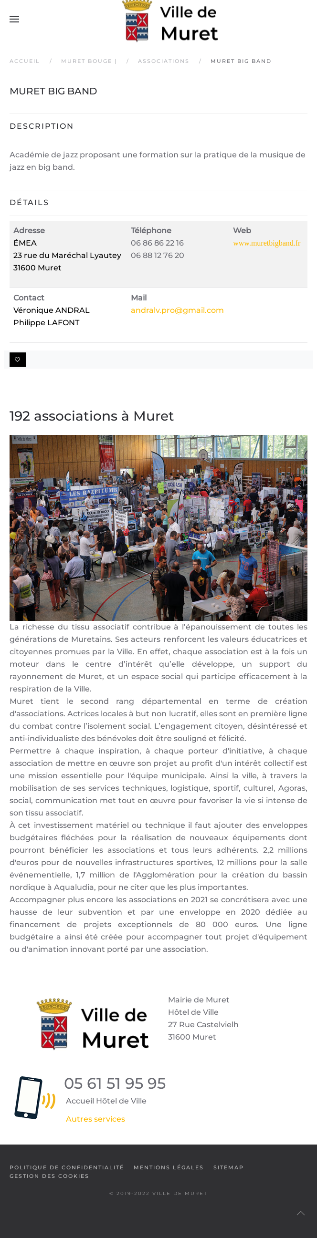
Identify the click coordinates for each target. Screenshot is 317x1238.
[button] (14, 19)
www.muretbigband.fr (266, 243)
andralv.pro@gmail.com (177, 310)
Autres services (95, 1119)
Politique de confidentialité (67, 1167)
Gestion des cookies (49, 1176)
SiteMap (228, 1167)
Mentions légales (169, 1167)
